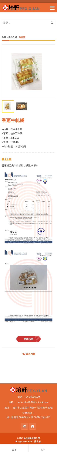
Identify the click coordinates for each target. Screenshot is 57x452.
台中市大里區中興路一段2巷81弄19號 (33, 407)
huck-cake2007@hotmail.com (32, 402)
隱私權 (37, 441)
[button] (51, 92)
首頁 (4, 37)
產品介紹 (12, 37)
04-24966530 (33, 397)
